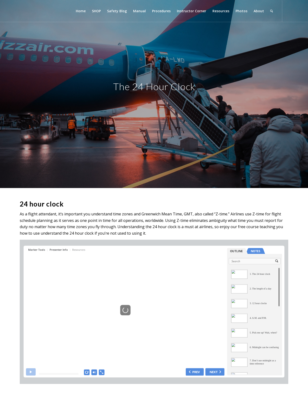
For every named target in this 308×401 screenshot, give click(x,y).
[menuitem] (81, 11)
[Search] (271, 11)
